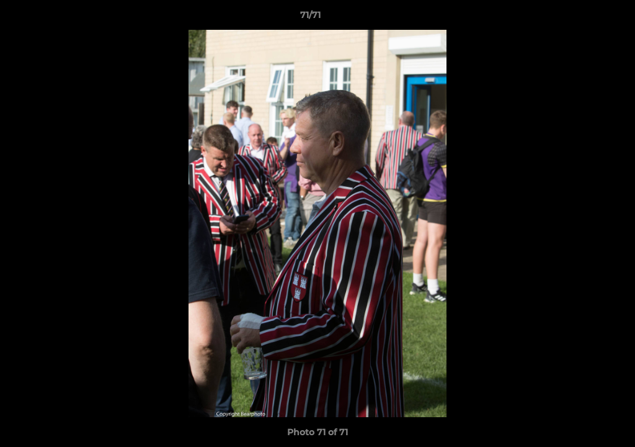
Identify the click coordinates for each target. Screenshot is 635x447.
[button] (582, 18)
